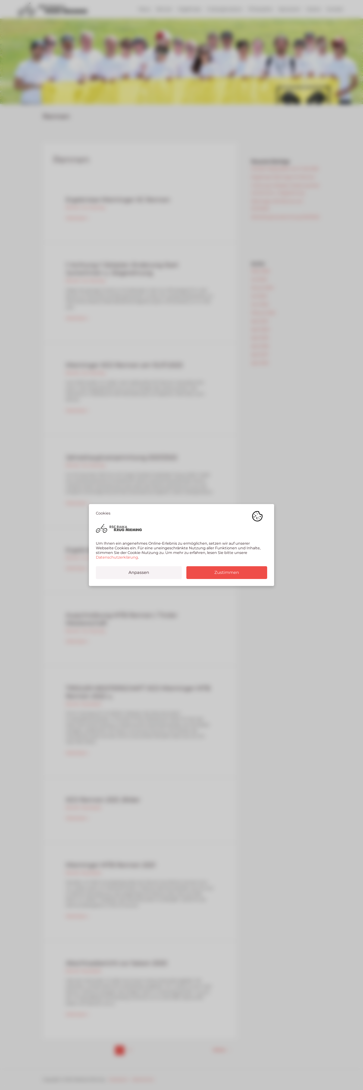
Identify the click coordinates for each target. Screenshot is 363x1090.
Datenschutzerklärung (117, 557)
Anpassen (138, 572)
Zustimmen (226, 572)
